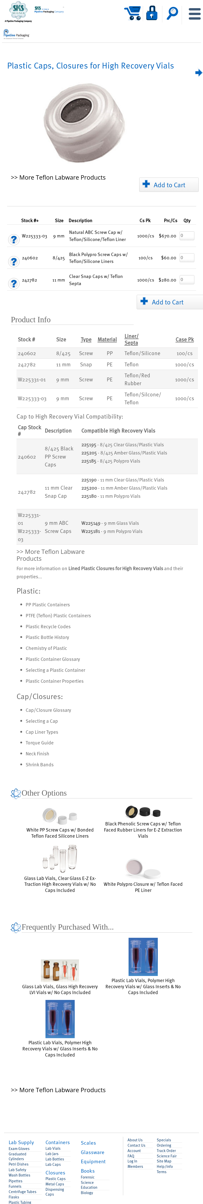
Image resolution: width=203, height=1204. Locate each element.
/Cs (170, 220)
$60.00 (168, 258)
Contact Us (136, 1145)
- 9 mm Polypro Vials (112, 531)
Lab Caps (53, 1164)
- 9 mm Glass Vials (110, 523)
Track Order (166, 1150)
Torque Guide (40, 742)
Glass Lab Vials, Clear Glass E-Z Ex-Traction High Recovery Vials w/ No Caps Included (60, 868)
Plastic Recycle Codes (48, 626)
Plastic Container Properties (55, 680)
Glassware (92, 1152)
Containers (57, 1142)
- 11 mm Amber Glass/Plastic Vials (124, 488)
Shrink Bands (40, 764)
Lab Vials (52, 1148)
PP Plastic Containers (48, 604)
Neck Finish (37, 753)
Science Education (89, 1185)
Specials (164, 1140)
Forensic (88, 1177)
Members (135, 1166)
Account (134, 1150)
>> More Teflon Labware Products (58, 177)
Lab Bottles (54, 1159)
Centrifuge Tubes (22, 1191)
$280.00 (167, 280)
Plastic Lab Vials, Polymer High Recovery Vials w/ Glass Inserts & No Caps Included (143, 966)
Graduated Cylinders (17, 1156)
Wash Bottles (19, 1175)
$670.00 (167, 236)
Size (59, 220)
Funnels (15, 1186)
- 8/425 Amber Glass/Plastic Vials (124, 453)
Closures (55, 1172)
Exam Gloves (19, 1148)
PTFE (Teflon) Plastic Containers (58, 615)
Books (88, 1170)
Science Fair (167, 1156)
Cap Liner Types (42, 731)
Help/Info (165, 1166)
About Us (135, 1140)
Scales (88, 1142)
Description (80, 220)
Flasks (14, 1197)
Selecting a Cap (42, 720)
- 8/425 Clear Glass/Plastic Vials (122, 445)
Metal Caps (54, 1184)
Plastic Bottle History (47, 637)
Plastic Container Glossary (53, 658)
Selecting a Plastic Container (55, 669)
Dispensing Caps (54, 1192)
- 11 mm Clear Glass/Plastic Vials (122, 480)
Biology (87, 1192)
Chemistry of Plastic (46, 648)
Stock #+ (30, 220)
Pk (145, 220)
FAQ (131, 1156)
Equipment (93, 1161)
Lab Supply (21, 1142)
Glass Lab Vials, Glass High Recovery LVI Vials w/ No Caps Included (60, 977)
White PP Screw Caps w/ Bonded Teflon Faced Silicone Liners (60, 823)
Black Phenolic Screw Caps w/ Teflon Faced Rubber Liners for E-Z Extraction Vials (143, 821)
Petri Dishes (18, 1164)
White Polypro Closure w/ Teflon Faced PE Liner (143, 875)
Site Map (164, 1161)
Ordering (164, 1145)
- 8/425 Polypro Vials (110, 461)
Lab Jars (51, 1153)
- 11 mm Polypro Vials (110, 496)
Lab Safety (17, 1169)
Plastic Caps (55, 1178)
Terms (161, 1171)
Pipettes (15, 1181)
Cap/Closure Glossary (48, 709)
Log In (132, 1161)
